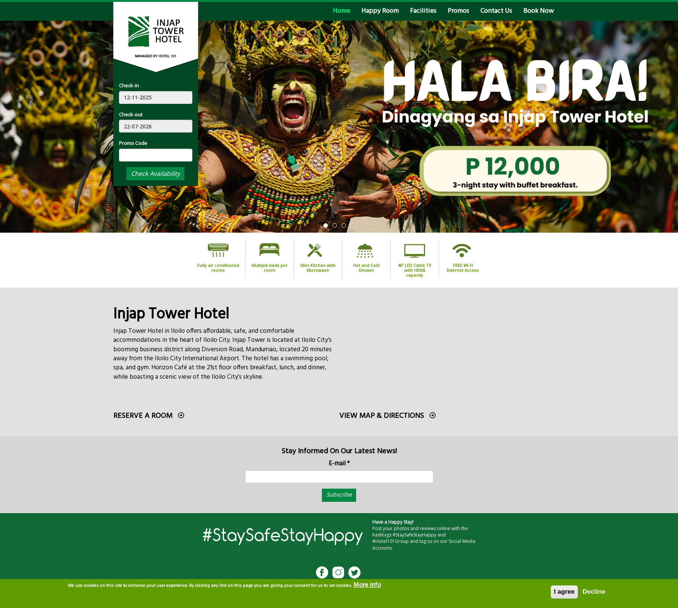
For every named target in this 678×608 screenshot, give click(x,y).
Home (341, 11)
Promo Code (133, 143)
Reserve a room (142, 416)
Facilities (423, 11)
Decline (593, 591)
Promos (458, 11)
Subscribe (339, 495)
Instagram (338, 572)
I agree (564, 591)
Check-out (130, 114)
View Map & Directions (381, 416)
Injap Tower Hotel (171, 315)
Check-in (129, 85)
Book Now (538, 11)
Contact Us (496, 11)
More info (367, 585)
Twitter (354, 572)
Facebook (322, 572)
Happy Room (380, 11)
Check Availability (155, 173)
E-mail (339, 463)
